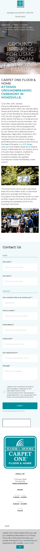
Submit (20, 406)
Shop (7, 526)
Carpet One (5, 25)
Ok (20, 547)
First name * (7, 262)
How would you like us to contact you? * (17, 297)
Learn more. (29, 543)
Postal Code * (7, 338)
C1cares (25, 25)
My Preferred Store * (10, 352)
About (16, 25)
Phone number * (9, 310)
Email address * (8, 324)
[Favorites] (34, 4)
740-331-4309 (20, 17)
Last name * (7, 276)
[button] (32, 4)
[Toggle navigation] (3, 4)
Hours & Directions (20, 483)
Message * (6, 365)
